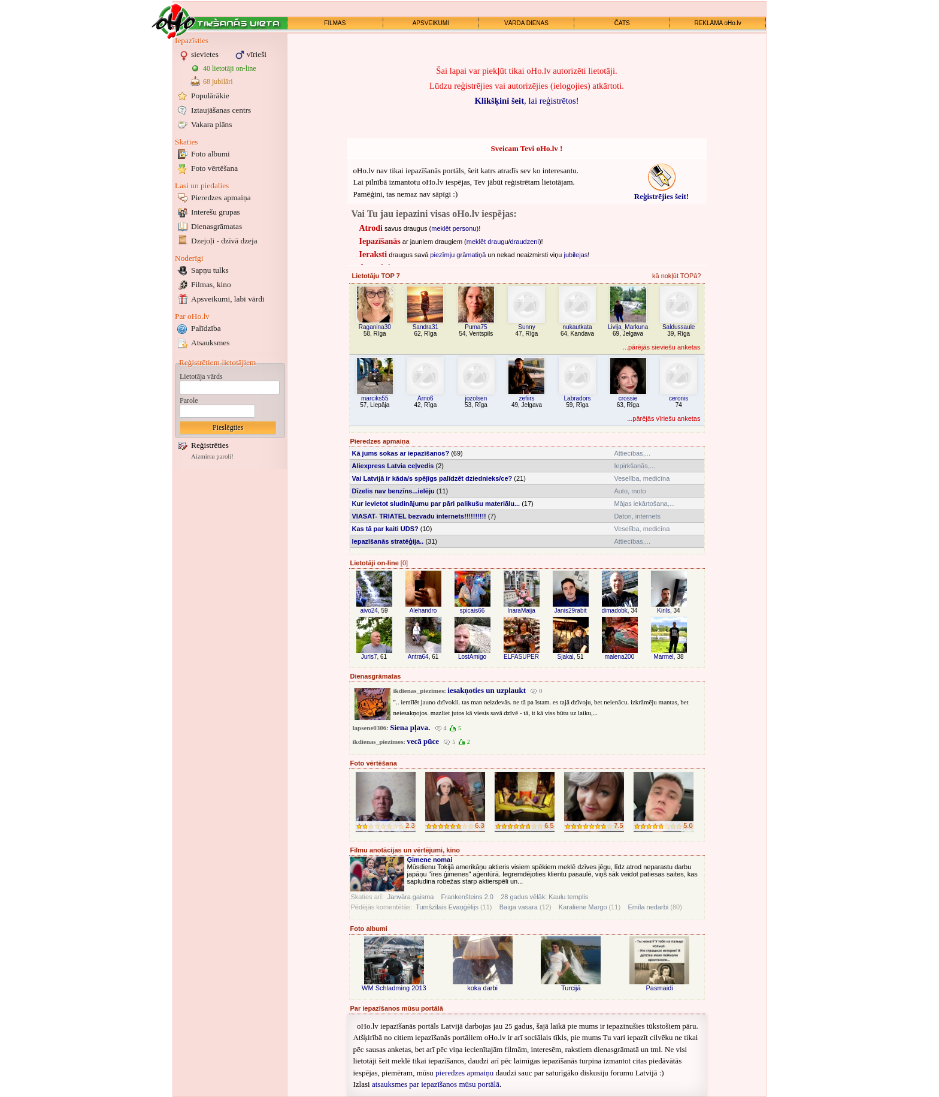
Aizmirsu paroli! (212, 456)
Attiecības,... (632, 453)
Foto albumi (210, 153)
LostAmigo (472, 656)
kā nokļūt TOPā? (676, 275)
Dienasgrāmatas (216, 226)
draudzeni (524, 241)
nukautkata (577, 327)
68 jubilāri (218, 81)
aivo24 (368, 610)
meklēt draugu (487, 241)
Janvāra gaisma (410, 896)
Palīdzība (206, 328)
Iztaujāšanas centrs (221, 110)
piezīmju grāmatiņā (458, 254)
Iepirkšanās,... (634, 465)
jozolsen (476, 398)
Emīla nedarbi (648, 907)
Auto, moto (630, 491)
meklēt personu (453, 228)
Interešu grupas (215, 211)
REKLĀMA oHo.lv (717, 23)
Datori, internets (637, 516)
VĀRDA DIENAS (526, 23)
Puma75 (476, 327)
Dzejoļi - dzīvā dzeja (224, 240)
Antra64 (418, 656)
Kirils (663, 610)
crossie (628, 398)
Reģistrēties (210, 445)
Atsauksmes (210, 342)
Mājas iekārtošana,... (644, 503)
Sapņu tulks (210, 270)
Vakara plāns (211, 124)
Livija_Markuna (628, 327)
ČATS (622, 23)
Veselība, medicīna (642, 478)
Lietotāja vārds (201, 376)
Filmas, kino (211, 284)
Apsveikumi (228, 298)
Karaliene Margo (583, 907)
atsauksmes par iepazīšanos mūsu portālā (435, 1084)
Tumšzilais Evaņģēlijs (447, 907)
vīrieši (256, 54)
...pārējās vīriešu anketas (663, 418)
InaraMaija (521, 610)
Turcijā (571, 987)
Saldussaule (678, 327)
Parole (189, 400)
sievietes (205, 54)
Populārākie (210, 95)
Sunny (526, 327)
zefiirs (526, 398)
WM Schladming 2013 (394, 987)
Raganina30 (375, 327)
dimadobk (614, 610)
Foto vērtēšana (214, 168)
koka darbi (482, 987)
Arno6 (425, 398)
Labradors (577, 398)
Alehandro (423, 610)
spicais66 (472, 610)
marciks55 (375, 398)
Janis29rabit (571, 610)
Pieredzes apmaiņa (221, 197)
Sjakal (566, 656)
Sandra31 (425, 327)
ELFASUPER (521, 656)
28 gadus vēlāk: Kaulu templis (544, 896)
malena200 (619, 656)
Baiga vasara (518, 907)
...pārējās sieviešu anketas (662, 347)
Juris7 (369, 656)
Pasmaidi (659, 987)
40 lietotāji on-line (229, 68)
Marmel (663, 656)
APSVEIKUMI (431, 23)
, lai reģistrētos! (526, 101)
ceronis (678, 398)
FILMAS (335, 23)
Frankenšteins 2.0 (467, 896)
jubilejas (576, 254)
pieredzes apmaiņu (464, 1072)
